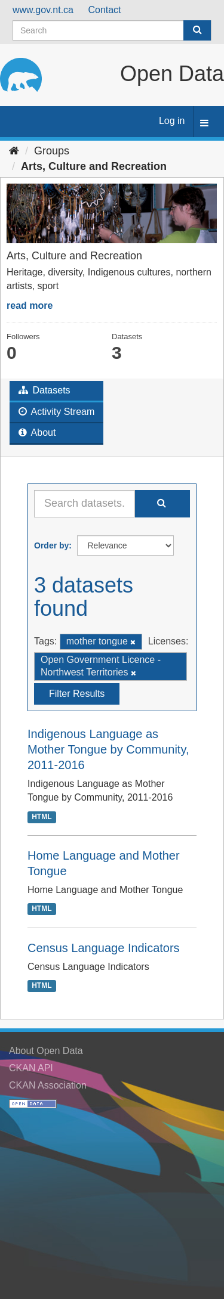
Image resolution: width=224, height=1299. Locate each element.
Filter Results (77, 694)
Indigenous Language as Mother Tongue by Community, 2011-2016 (108, 749)
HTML (41, 817)
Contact (104, 10)
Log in (172, 121)
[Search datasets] (112, 30)
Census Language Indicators (103, 947)
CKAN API (31, 1068)
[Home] (14, 151)
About (37, 432)
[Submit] (197, 30)
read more (30, 305)
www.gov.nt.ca (43, 10)
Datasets (44, 390)
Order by (51, 545)
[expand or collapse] (204, 124)
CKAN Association (48, 1085)
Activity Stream (56, 412)
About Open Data (46, 1051)
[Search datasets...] (84, 503)
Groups (51, 151)
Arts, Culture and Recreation (94, 166)
